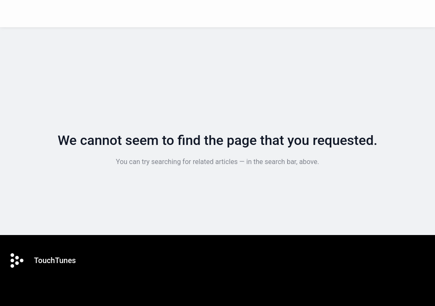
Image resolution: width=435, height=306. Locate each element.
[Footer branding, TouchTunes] (46, 260)
